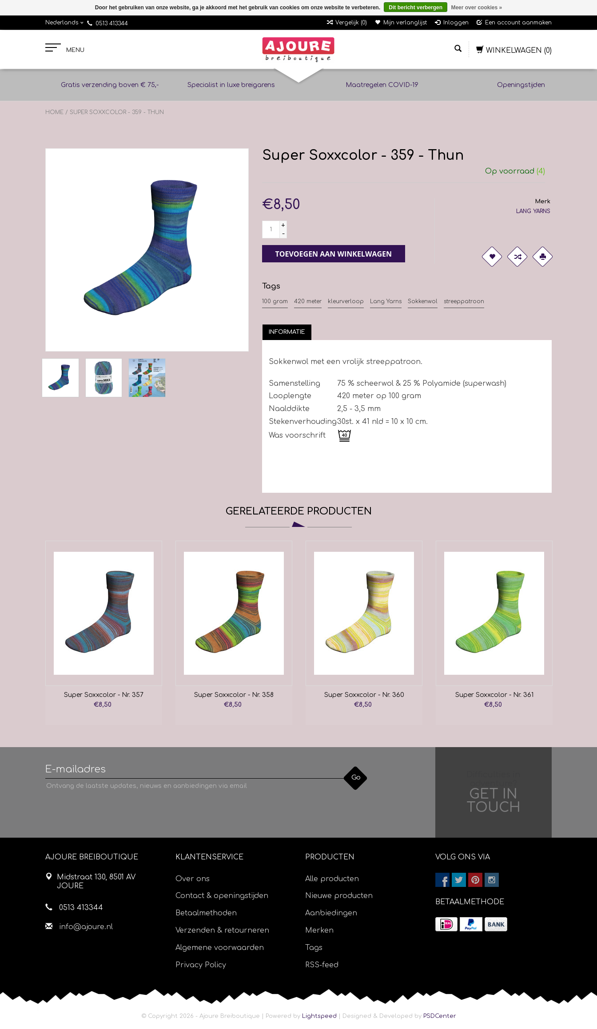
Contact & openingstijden (221, 896)
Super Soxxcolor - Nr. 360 (364, 695)
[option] (104, 633)
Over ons (192, 879)
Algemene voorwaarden (219, 948)
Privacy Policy (200, 965)
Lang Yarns (386, 301)
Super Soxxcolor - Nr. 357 (103, 695)
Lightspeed (319, 1016)
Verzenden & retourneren (222, 930)
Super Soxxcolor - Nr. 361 (494, 695)
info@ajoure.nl (86, 927)
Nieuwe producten (339, 896)
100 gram (275, 301)
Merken (319, 930)
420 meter (308, 301)
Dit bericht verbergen (415, 7)
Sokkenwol (423, 301)
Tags (313, 948)
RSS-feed (321, 965)
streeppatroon (464, 301)
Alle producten (332, 879)
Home (54, 112)
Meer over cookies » (476, 7)
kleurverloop (346, 301)
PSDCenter (439, 1016)
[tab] (287, 332)
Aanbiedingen (331, 913)
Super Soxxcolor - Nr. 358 (234, 695)
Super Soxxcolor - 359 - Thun (117, 112)
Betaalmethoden (206, 913)
